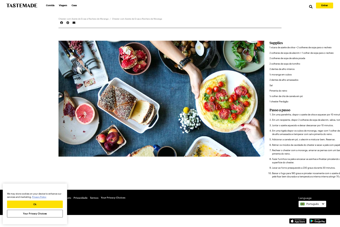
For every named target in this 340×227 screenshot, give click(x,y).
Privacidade (80, 197)
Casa (74, 5)
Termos (94, 197)
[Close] (63, 188)
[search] (310, 6)
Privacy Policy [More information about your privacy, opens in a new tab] (39, 197)
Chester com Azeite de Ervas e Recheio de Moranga (83, 19)
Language (305, 198)
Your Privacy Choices (113, 197)
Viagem (63, 5)
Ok (35, 204)
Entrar (324, 5)
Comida (50, 5)
